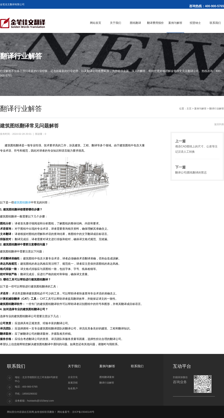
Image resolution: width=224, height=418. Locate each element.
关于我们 (74, 366)
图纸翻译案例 (106, 377)
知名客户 (73, 388)
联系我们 (137, 366)
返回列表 (219, 124)
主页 (189, 108)
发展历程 (73, 382)
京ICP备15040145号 (83, 411)
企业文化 (73, 377)
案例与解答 (200, 108)
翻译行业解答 (216, 108)
